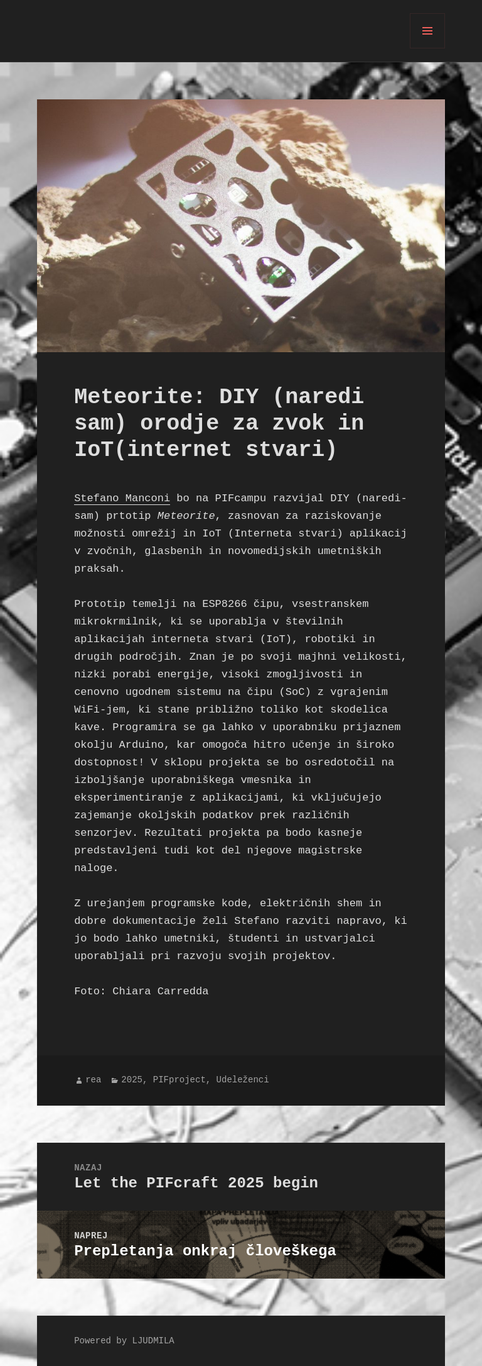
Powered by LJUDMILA (124, 1341)
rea (93, 1080)
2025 (131, 1080)
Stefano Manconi (122, 498)
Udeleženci (243, 1080)
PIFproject (179, 1080)
